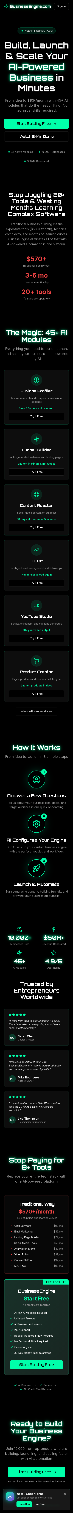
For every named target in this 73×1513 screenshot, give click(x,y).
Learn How (24, 1504)
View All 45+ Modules (36, 711)
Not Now (40, 1504)
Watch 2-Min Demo (36, 136)
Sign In (61, 6)
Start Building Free (36, 124)
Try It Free (36, 416)
